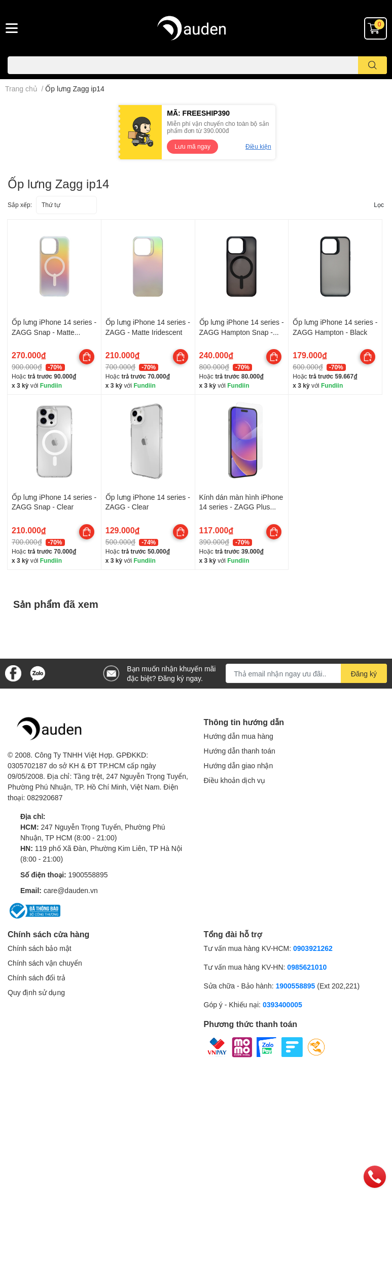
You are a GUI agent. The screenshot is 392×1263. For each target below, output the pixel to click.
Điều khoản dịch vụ (235, 780)
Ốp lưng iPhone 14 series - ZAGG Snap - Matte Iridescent (54, 332)
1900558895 (88, 874)
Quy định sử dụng (36, 992)
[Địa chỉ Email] (306, 673)
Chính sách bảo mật (40, 948)
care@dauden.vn (71, 890)
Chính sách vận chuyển (45, 963)
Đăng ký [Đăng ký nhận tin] (364, 673)
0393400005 (282, 1004)
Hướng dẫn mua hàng (238, 736)
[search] (372, 65)
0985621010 (307, 967)
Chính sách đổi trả (36, 977)
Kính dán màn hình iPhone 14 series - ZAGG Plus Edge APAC (241, 507)
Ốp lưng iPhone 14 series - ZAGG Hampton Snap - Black (241, 332)
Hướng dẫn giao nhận (238, 765)
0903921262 (313, 948)
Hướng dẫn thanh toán (239, 750)
